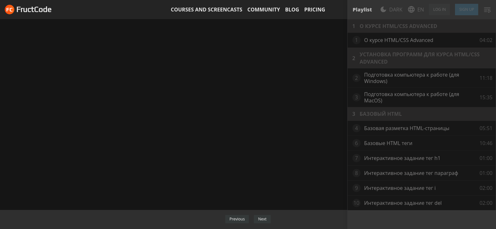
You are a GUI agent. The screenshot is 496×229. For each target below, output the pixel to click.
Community (264, 9)
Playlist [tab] (362, 9)
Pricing (314, 9)
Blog (292, 9)
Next (262, 219)
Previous (237, 219)
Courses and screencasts (206, 9)
